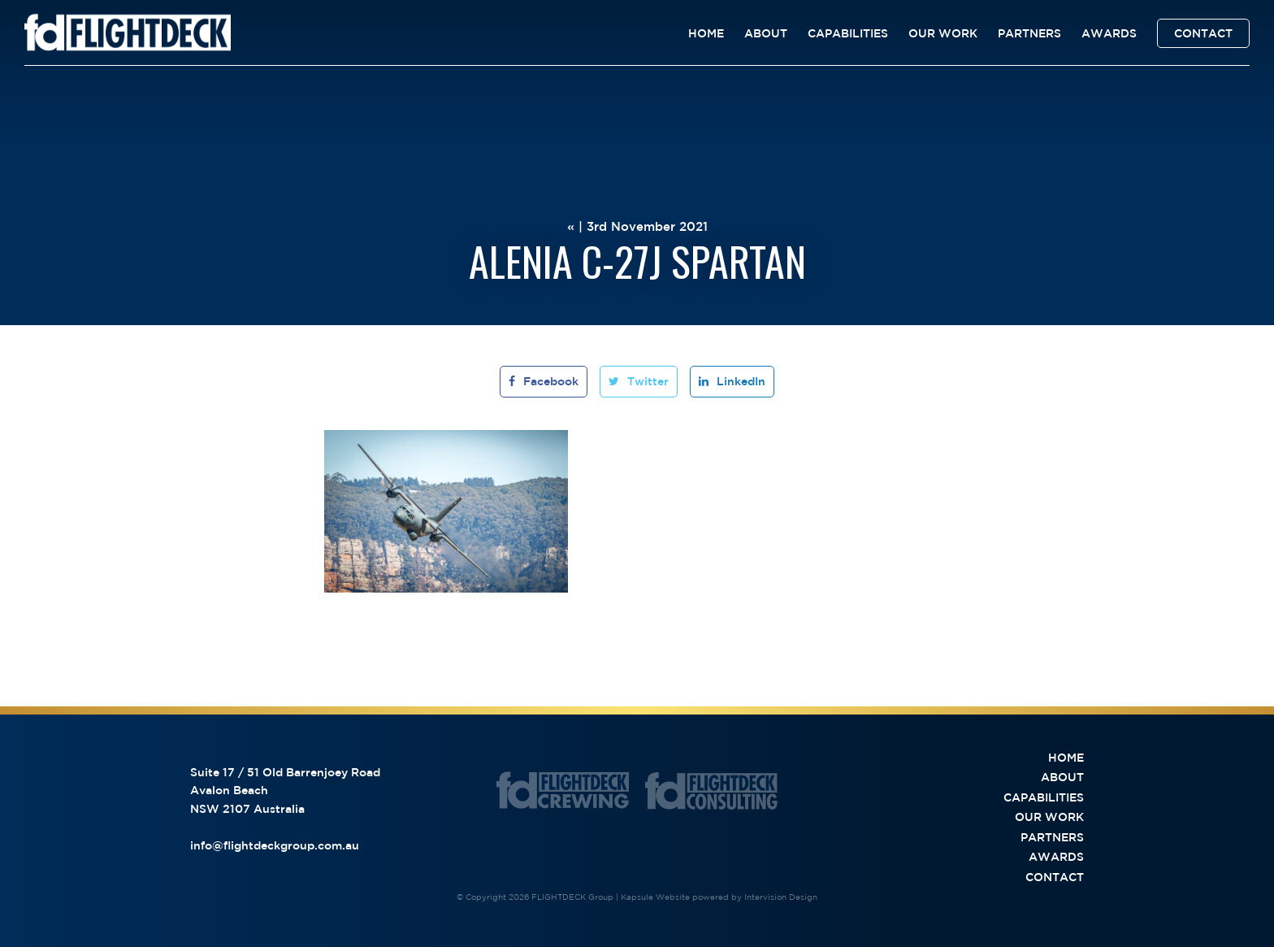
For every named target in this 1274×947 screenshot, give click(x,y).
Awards (1109, 33)
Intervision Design (780, 896)
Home (706, 33)
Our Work (942, 33)
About (765, 33)
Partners (1029, 33)
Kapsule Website (655, 896)
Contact (1203, 33)
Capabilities (848, 33)
